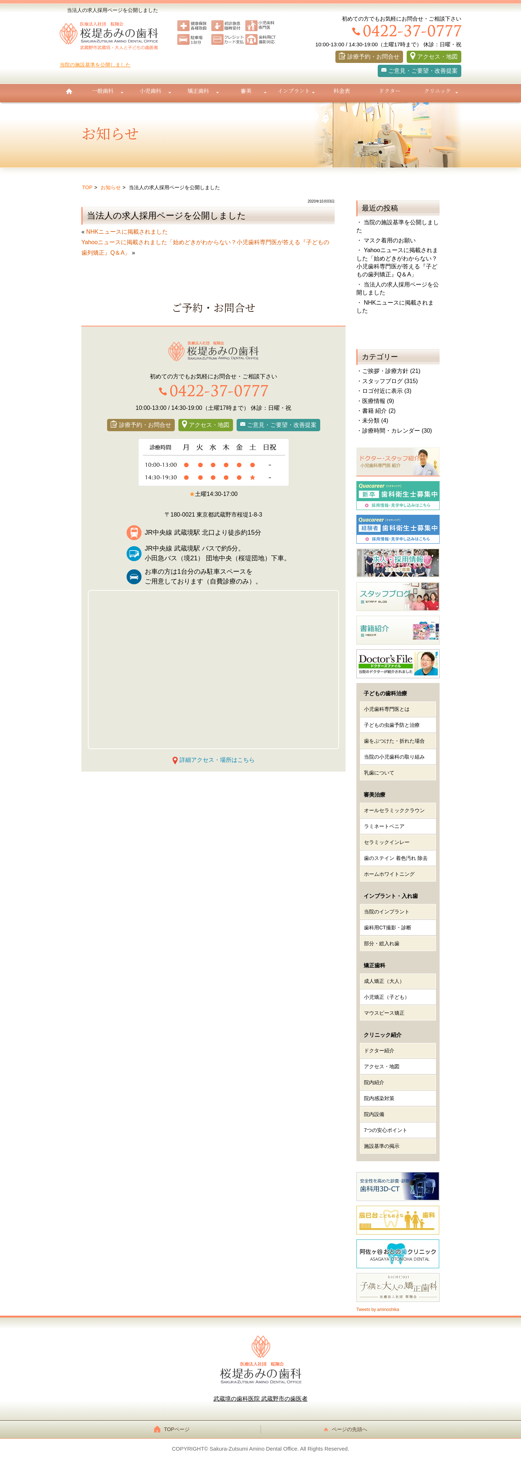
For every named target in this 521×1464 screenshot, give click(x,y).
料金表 (342, 90)
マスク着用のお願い (390, 240)
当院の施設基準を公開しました (95, 65)
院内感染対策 (379, 1098)
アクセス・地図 (437, 57)
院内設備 (374, 1114)
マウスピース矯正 (384, 1013)
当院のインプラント (387, 912)
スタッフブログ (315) (390, 381)
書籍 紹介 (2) (378, 411)
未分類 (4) (375, 420)
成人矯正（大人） (384, 981)
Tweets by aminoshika (377, 1309)
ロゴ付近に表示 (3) (386, 391)
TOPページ (174, 1429)
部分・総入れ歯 (381, 943)
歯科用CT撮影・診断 (387, 927)
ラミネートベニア (384, 826)
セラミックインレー (387, 842)
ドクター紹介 (379, 1050)
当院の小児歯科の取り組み (394, 757)
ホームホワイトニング (389, 874)
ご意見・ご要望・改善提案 (423, 71)
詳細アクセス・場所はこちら (217, 760)
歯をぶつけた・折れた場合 (394, 741)
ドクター (390, 90)
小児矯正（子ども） (387, 997)
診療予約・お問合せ (373, 57)
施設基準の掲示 (381, 1146)
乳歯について (379, 773)
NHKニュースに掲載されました (127, 232)
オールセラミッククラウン (394, 810)
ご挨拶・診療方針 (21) (391, 371)
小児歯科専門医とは (387, 709)
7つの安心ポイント (385, 1130)
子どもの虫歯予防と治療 (392, 725)
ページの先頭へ (347, 1429)
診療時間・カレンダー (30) (397, 431)
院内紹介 (374, 1082)
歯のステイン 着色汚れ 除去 (396, 858)
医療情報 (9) (378, 401)
